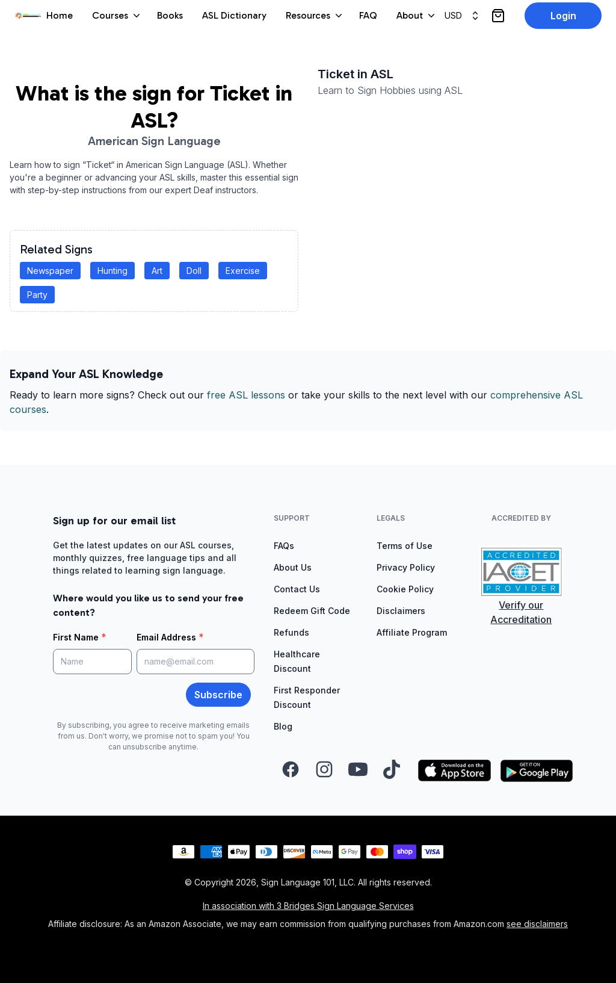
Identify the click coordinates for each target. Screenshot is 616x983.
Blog (283, 726)
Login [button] (563, 16)
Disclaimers (401, 611)
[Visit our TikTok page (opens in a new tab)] (391, 771)
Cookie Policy (405, 589)
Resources (315, 16)
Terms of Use (405, 546)
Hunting (112, 270)
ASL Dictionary (234, 15)
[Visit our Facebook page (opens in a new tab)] (290, 771)
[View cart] (498, 16)
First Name (79, 637)
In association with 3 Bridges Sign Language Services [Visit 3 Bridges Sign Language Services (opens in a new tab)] (308, 906)
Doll (194, 270)
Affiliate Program (412, 632)
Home (59, 15)
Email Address (170, 637)
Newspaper (50, 270)
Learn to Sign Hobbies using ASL (390, 90)
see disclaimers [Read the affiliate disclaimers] (537, 924)
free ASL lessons (246, 395)
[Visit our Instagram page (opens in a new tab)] (324, 771)
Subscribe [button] (218, 695)
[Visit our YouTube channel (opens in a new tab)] (358, 771)
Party (37, 295)
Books (170, 15)
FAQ (368, 15)
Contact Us (297, 589)
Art (157, 270)
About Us (293, 567)
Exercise (243, 270)
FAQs (284, 546)
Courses (117, 16)
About (416, 16)
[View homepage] (28, 16)
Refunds (291, 632)
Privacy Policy (406, 567)
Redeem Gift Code (312, 611)
